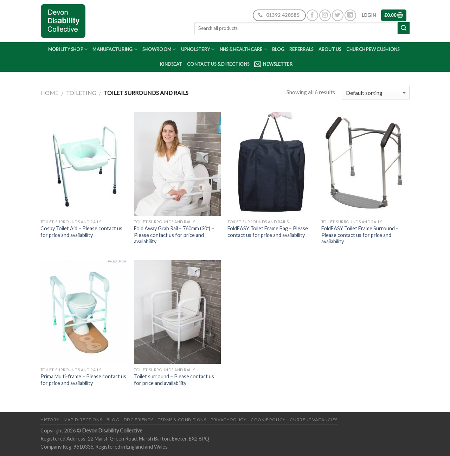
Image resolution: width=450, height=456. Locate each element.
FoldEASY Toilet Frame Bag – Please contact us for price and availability (267, 231)
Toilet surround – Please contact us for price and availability (174, 379)
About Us (330, 49)
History (49, 419)
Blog (278, 49)
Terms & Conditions (182, 419)
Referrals (301, 49)
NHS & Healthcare (244, 49)
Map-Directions (83, 419)
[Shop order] (376, 92)
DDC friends (139, 419)
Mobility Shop (68, 49)
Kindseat (171, 64)
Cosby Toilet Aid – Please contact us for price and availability (81, 231)
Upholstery (198, 49)
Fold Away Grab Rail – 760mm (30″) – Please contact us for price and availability (174, 234)
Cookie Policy (268, 419)
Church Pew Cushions (373, 49)
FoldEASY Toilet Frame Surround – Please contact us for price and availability (360, 234)
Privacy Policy (228, 419)
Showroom (159, 49)
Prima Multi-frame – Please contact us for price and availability (83, 379)
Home (49, 92)
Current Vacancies (313, 419)
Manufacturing (114, 49)
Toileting (81, 92)
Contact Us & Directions (218, 64)
